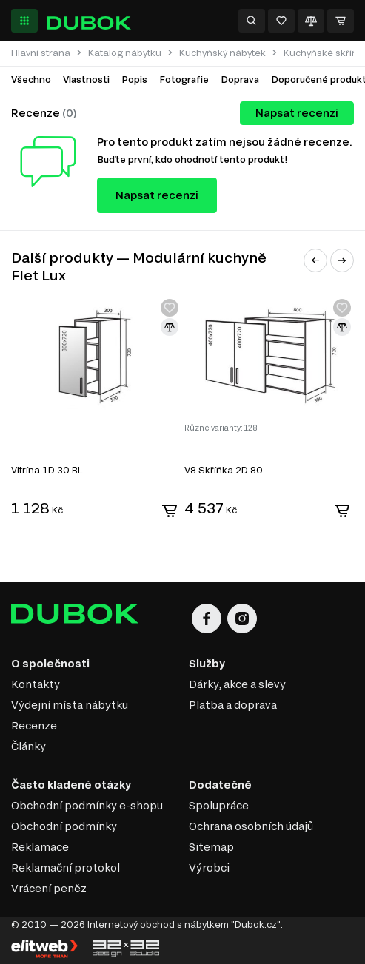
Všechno (31, 79)
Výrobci (209, 867)
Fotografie (184, 79)
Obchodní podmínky (64, 826)
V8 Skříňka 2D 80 (223, 470)
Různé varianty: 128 (221, 427)
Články (28, 746)
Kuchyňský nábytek (222, 53)
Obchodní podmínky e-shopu (87, 805)
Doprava (240, 79)
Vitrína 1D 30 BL (47, 470)
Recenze (34, 725)
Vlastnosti (86, 79)
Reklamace (40, 846)
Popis (134, 79)
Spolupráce (219, 805)
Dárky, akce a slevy (237, 684)
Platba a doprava (233, 704)
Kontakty (35, 684)
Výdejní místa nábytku (69, 704)
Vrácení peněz (49, 888)
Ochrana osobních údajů (251, 826)
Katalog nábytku (124, 53)
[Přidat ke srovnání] (169, 327)
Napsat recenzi (296, 113)
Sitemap (211, 846)
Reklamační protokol (65, 867)
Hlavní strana (40, 53)
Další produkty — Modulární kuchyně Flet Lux (139, 266)
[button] (315, 260)
